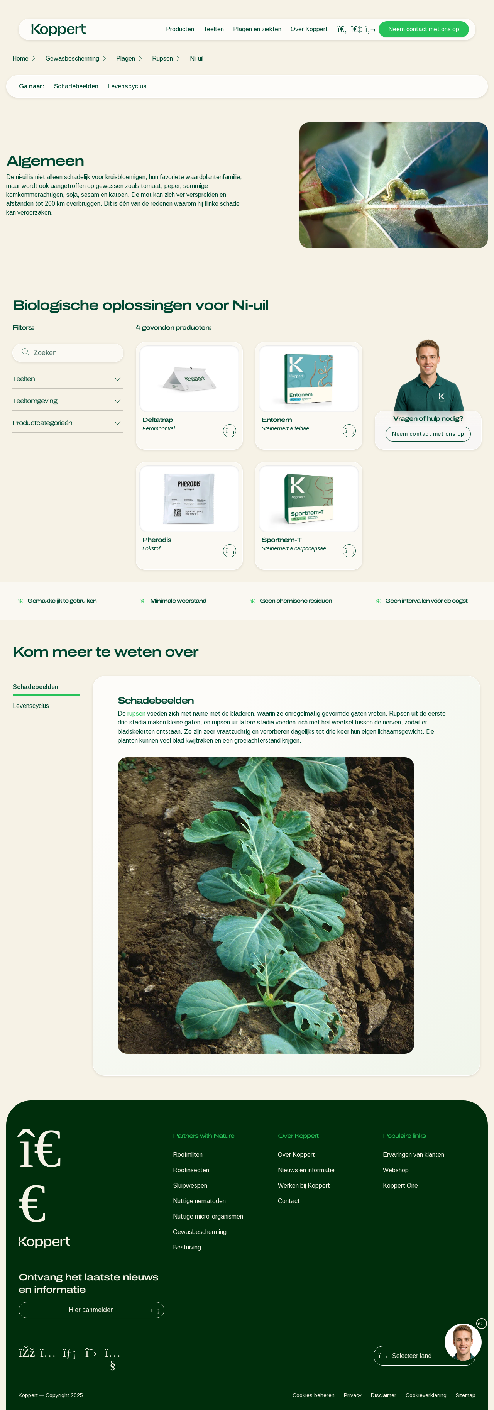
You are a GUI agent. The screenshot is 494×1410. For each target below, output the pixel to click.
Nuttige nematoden (199, 1201)
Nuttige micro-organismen (208, 1216)
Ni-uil (196, 58)
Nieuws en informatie (306, 1170)
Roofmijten (188, 1154)
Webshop (396, 1170)
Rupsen (162, 58)
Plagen (125, 58)
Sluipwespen (190, 1185)
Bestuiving (187, 1247)
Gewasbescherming (72, 58)
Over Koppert (309, 29)
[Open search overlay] (342, 29)
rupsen (136, 713)
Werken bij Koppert (304, 1185)
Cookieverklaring (426, 1395)
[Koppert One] (356, 29)
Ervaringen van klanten (413, 1154)
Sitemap (465, 1395)
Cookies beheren (314, 1395)
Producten (180, 29)
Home (20, 58)
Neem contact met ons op (423, 29)
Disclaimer (383, 1395)
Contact (289, 1201)
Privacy (353, 1395)
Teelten (213, 29)
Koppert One (400, 1185)
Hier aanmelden (115, 1310)
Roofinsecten (191, 1170)
